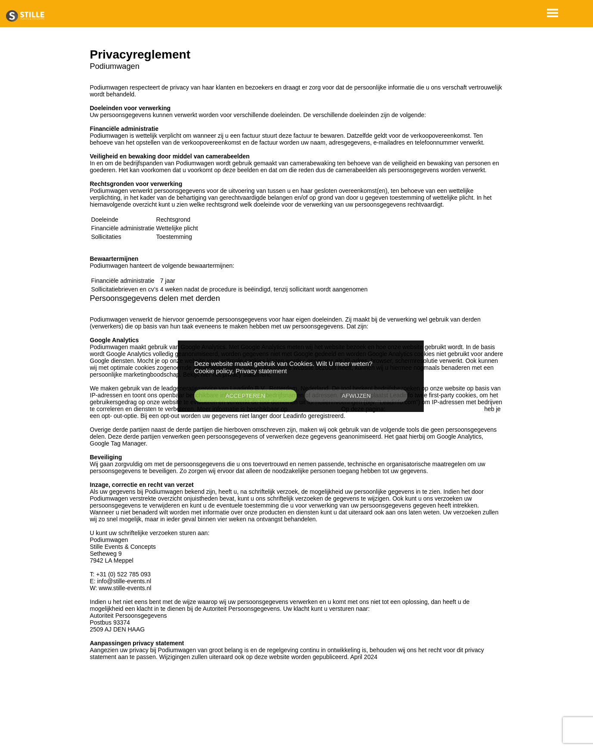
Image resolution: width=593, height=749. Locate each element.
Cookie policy (213, 370)
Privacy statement (261, 370)
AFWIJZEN (356, 396)
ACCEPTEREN (245, 396)
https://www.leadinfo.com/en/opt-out (435, 408)
